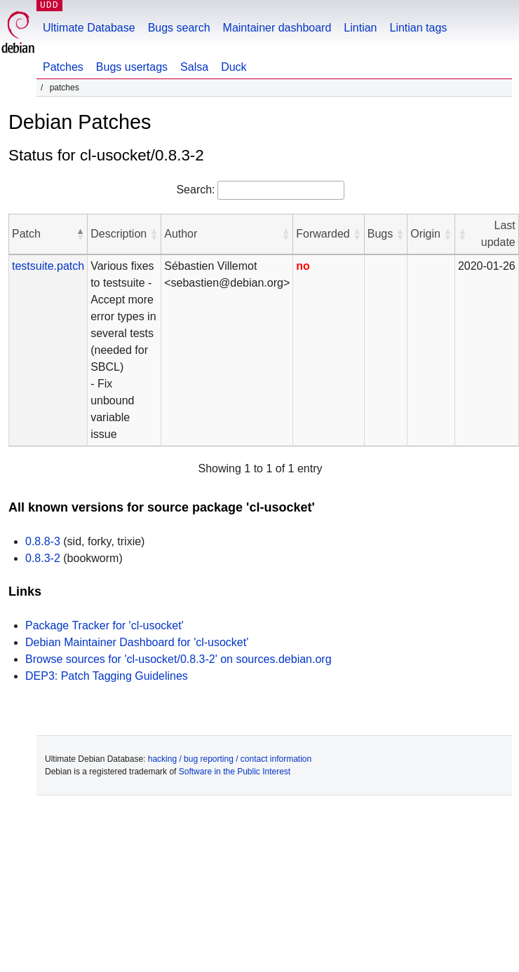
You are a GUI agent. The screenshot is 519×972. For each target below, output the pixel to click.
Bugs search (179, 28)
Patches (63, 67)
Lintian (360, 28)
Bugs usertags (132, 67)
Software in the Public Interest (234, 771)
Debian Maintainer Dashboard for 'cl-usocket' (136, 642)
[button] (80, 234)
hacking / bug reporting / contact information (229, 759)
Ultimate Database (89, 28)
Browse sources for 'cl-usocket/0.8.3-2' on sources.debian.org (178, 659)
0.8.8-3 (42, 541)
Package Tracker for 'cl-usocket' (104, 625)
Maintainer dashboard (277, 28)
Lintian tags (418, 28)
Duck (233, 67)
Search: (195, 190)
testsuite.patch (48, 266)
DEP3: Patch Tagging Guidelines (106, 676)
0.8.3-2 (42, 558)
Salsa (194, 67)
